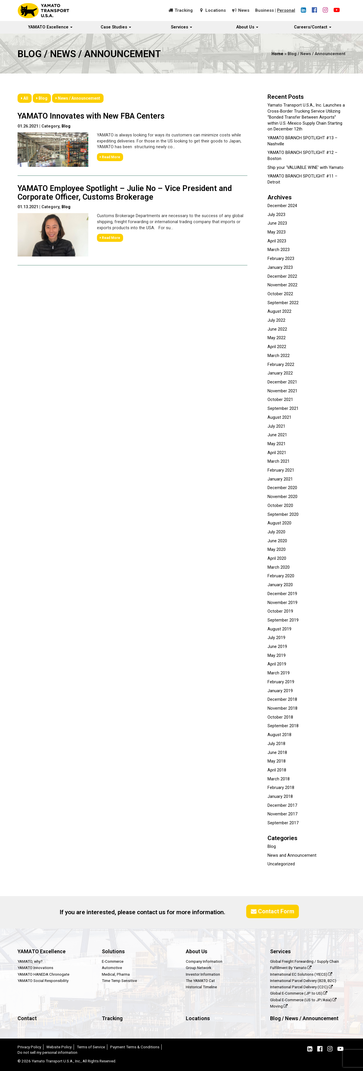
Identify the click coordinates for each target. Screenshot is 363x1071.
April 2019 (277, 664)
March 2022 (279, 355)
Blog (41, 98)
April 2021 (277, 452)
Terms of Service (91, 1047)
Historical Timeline (201, 987)
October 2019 (280, 611)
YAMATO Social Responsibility (43, 980)
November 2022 (282, 285)
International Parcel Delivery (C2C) (301, 987)
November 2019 (282, 602)
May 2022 (277, 337)
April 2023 (277, 241)
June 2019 (277, 646)
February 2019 (281, 682)
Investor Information (203, 974)
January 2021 (280, 479)
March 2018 (279, 779)
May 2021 (277, 443)
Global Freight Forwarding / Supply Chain (304, 961)
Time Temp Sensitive (119, 980)
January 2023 (280, 267)
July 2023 (276, 214)
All (24, 98)
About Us (247, 27)
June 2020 (277, 541)
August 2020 (279, 523)
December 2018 (282, 699)
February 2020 (281, 576)
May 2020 (277, 549)
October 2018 (280, 717)
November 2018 (282, 708)
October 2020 (280, 505)
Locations (215, 10)
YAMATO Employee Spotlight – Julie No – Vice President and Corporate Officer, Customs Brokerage (125, 192)
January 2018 (280, 796)
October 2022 (280, 294)
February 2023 (281, 258)
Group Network (198, 967)
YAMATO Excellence (50, 27)
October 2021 (280, 399)
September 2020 (283, 514)
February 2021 (281, 470)
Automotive (112, 967)
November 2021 (282, 391)
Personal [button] (286, 10)
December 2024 (282, 205)
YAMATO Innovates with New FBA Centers (91, 115)
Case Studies (116, 27)
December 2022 (282, 276)
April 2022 (277, 346)
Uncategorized (281, 864)
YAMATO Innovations (35, 967)
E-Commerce (112, 961)
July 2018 (276, 743)
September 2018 (283, 725)
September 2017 (283, 823)
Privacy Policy (29, 1047)
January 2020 (280, 584)
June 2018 (277, 752)
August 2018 (279, 734)
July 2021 (276, 426)
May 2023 (277, 232)
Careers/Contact (312, 27)
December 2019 (282, 593)
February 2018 (281, 787)
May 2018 (277, 761)
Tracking (183, 10)
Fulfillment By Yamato (291, 967)
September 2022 (283, 302)
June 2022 (277, 329)
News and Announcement (292, 855)
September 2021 (283, 408)
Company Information (204, 961)
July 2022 (276, 320)
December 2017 (282, 805)
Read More (110, 157)
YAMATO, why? (30, 961)
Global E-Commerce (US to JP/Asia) (303, 999)
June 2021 (277, 435)
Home (277, 53)
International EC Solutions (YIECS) (301, 974)
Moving (279, 1006)
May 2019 (277, 655)
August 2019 (279, 629)
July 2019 (276, 637)
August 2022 (279, 311)
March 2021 (279, 461)
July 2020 (276, 532)
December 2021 (282, 382)
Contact (27, 1018)
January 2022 (280, 373)
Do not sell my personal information (47, 1052)
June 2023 (277, 223)
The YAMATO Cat (200, 980)
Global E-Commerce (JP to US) (298, 993)
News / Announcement (78, 98)
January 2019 (280, 690)
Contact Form (272, 911)
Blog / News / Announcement (304, 1018)
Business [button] (264, 10)
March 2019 (279, 673)
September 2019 (283, 620)
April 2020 (277, 558)
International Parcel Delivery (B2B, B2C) (303, 980)
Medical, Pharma (116, 974)
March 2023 (279, 249)
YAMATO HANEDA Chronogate (43, 974)
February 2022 (281, 364)
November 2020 (282, 496)
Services (181, 27)
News (243, 10)
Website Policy (59, 1047)
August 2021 (279, 417)
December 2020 (282, 487)
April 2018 (277, 770)
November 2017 (282, 814)
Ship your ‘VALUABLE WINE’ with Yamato (305, 167)
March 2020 (279, 567)
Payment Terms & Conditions (134, 1047)
